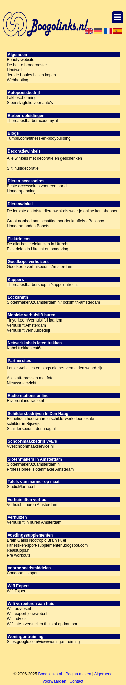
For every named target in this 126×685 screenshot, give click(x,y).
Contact (76, 681)
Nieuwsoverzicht (21, 383)
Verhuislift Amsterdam (26, 325)
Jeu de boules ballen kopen (31, 75)
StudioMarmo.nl (21, 486)
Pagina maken (78, 674)
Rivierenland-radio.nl (25, 400)
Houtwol (14, 70)
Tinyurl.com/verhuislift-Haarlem (34, 320)
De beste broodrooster (27, 64)
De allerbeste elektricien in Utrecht (38, 244)
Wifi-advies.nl (19, 608)
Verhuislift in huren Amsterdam (34, 522)
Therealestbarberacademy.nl (32, 120)
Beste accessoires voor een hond (37, 186)
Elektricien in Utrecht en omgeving (37, 249)
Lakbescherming (22, 97)
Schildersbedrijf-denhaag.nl (31, 428)
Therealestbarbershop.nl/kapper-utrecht (42, 284)
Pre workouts (19, 555)
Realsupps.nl (18, 550)
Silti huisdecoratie (23, 168)
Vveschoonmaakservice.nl (30, 446)
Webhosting (17, 80)
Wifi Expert (17, 591)
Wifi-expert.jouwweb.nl (27, 613)
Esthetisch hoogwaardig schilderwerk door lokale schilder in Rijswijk (50, 421)
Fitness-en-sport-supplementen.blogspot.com (47, 545)
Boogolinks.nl (50, 674)
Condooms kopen (23, 573)
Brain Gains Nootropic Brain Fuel (36, 540)
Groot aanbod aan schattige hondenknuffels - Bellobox (55, 221)
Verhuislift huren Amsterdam (32, 504)
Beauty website (20, 59)
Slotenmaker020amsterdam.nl (34, 464)
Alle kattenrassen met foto (30, 378)
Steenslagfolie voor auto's (30, 102)
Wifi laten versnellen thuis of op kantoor (42, 624)
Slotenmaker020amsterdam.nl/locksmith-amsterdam (53, 302)
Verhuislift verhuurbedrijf (28, 330)
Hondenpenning (21, 191)
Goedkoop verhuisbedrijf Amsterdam (39, 266)
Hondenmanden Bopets (28, 226)
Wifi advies (17, 618)
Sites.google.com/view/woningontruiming (43, 641)
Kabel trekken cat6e (25, 348)
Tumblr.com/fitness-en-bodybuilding (39, 138)
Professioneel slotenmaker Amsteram (40, 469)
